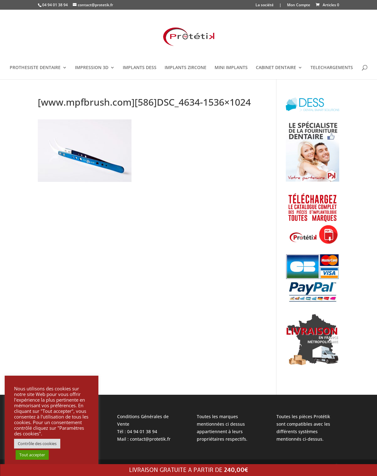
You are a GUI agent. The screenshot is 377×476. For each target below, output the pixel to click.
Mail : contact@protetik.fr (144, 439)
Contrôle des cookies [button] (37, 443)
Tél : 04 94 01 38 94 (137, 431)
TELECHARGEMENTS (331, 67)
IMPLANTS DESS (139, 67)
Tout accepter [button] (32, 455)
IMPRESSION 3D (91, 67)
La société (264, 5)
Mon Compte (298, 5)
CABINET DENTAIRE (276, 67)
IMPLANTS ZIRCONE (185, 67)
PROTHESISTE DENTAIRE (35, 67)
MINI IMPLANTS (231, 67)
